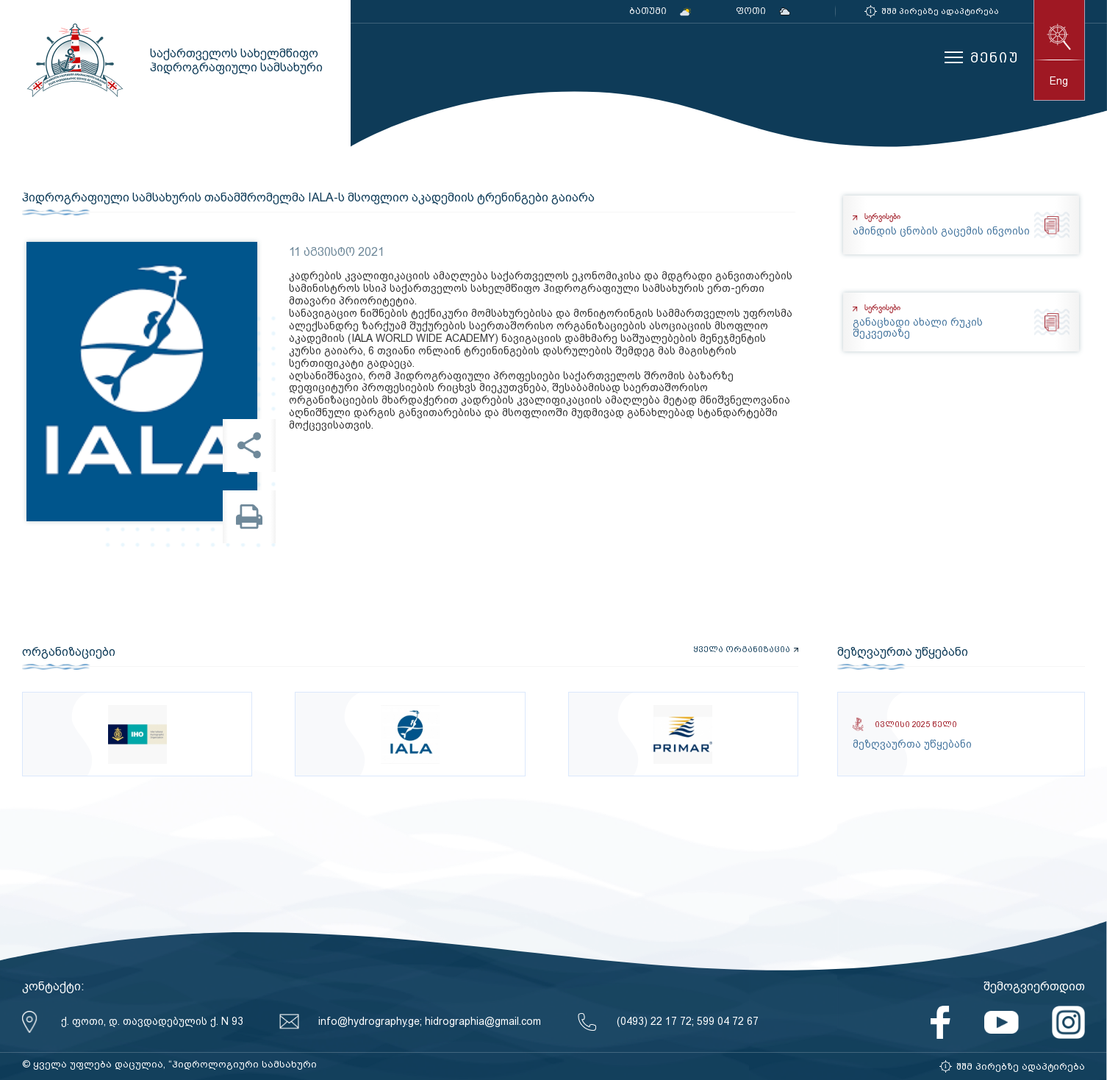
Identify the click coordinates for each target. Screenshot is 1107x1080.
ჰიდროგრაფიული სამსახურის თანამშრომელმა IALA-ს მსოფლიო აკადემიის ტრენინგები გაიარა (308, 197)
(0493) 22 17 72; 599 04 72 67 (688, 1021)
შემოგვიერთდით (1034, 986)
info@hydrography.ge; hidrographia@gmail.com (429, 1021)
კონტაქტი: (53, 986)
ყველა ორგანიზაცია (741, 650)
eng (1059, 81)
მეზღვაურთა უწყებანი (902, 652)
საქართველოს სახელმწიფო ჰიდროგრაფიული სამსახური (73, 60)
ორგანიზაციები (68, 652)
